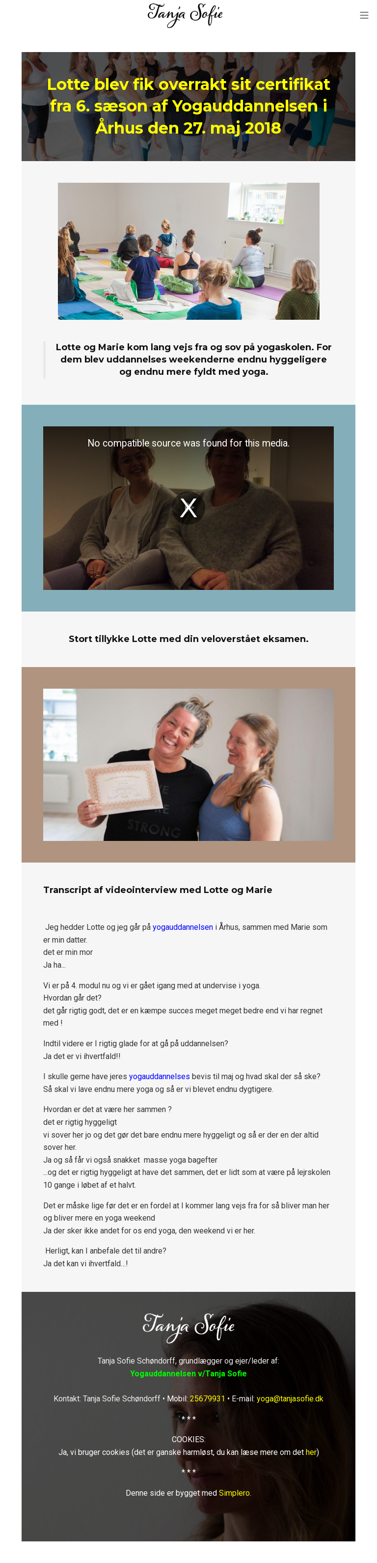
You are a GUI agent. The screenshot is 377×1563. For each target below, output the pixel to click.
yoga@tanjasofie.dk (290, 1398)
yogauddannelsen (183, 927)
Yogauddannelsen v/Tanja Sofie (188, 1373)
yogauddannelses (159, 1076)
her (311, 1452)
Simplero (234, 1493)
